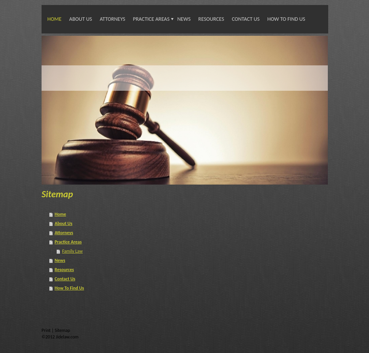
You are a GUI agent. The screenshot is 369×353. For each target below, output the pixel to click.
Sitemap (62, 330)
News (184, 19)
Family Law (72, 251)
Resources (211, 19)
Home (54, 19)
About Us (80, 19)
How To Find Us (286, 19)
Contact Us (245, 19)
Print (47, 330)
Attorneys (112, 19)
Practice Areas (151, 19)
